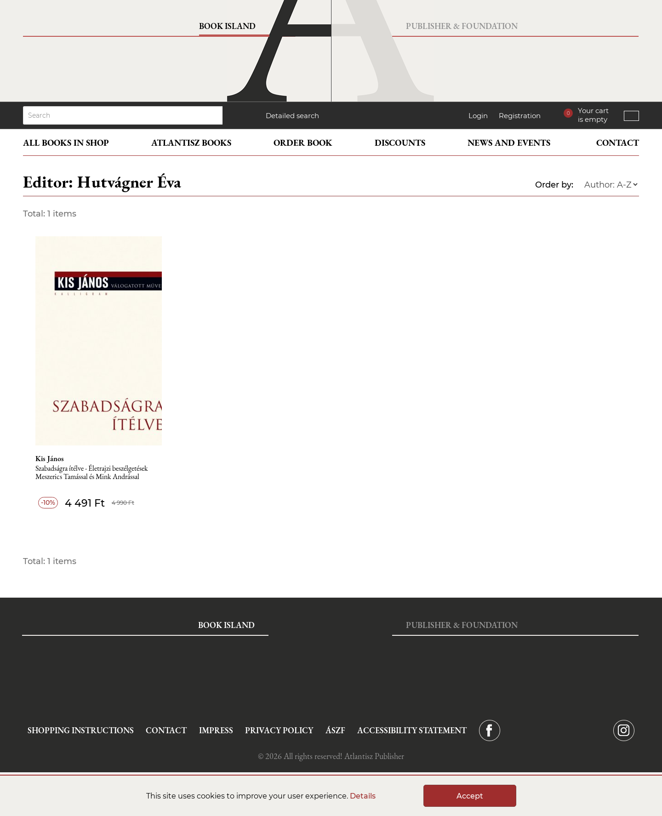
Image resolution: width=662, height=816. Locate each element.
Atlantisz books (191, 142)
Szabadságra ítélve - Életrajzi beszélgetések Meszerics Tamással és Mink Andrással (91, 472)
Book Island (227, 26)
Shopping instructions (81, 730)
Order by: (554, 185)
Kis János (49, 459)
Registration (520, 115)
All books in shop (66, 142)
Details (363, 796)
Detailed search (292, 115)
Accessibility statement (412, 730)
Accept (470, 796)
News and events (509, 142)
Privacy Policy (279, 730)
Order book (303, 142)
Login (478, 115)
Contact (617, 142)
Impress (216, 730)
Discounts (400, 142)
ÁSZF (335, 730)
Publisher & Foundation (462, 26)
